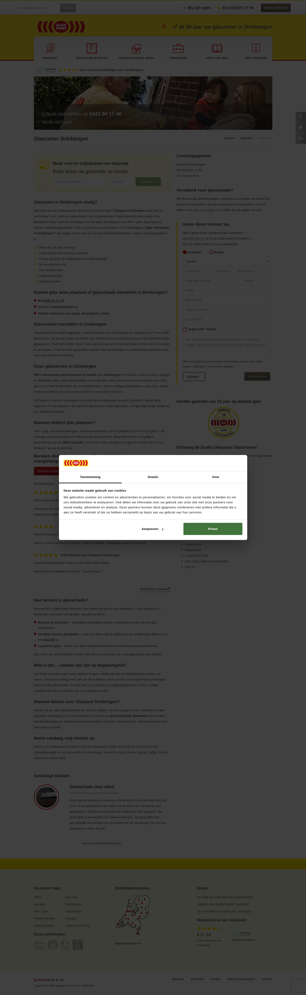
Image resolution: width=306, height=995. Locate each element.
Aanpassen (152, 529)
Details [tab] (153, 477)
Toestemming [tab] (90, 477)
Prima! (213, 529)
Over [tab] (215, 477)
